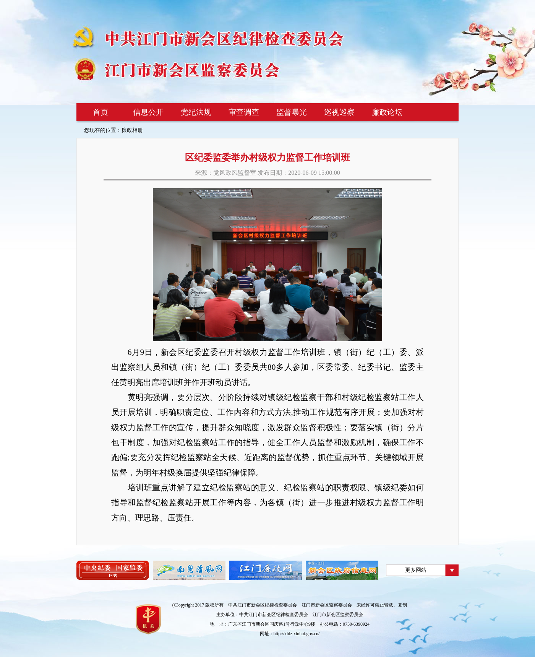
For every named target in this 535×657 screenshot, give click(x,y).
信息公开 (148, 112)
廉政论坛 (387, 112)
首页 (100, 112)
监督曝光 (291, 112)
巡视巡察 (339, 112)
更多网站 (415, 570)
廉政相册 (132, 130)
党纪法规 (196, 112)
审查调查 (244, 112)
